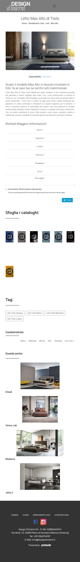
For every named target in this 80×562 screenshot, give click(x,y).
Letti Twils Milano (34, 313)
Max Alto (54, 23)
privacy (38, 189)
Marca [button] (23, 341)
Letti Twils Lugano (14, 319)
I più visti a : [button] (69, 341)
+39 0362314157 (42, 536)
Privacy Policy (44, 192)
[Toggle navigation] (54, 6)
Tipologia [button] (58, 341)
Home (24, 23)
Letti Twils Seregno (15, 313)
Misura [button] (42, 341)
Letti (47, 23)
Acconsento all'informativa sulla (25, 189)
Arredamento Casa (36, 23)
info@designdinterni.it (43, 540)
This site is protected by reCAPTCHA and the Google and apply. (36, 192)
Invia (67, 200)
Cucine (26, 515)
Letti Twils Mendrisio (55, 313)
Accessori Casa (62, 515)
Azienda (14, 515)
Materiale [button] (32, 341)
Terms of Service (56, 192)
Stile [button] (49, 341)
